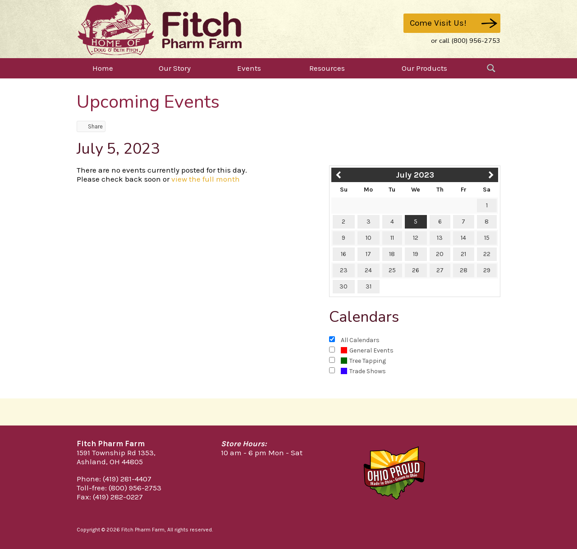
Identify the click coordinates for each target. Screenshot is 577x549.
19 (415, 254)
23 (344, 270)
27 (440, 270)
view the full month (205, 178)
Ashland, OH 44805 (110, 461)
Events (249, 68)
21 (463, 254)
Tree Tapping (363, 361)
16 (343, 254)
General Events (367, 350)
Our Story (175, 68)
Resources (327, 68)
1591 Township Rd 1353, (116, 452)
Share (91, 126)
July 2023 (415, 175)
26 (415, 270)
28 (463, 270)
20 (440, 254)
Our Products (424, 68)
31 (368, 286)
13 (440, 238)
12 (415, 238)
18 (392, 254)
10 (368, 238)
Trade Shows (363, 371)
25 (392, 270)
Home (102, 68)
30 (343, 286)
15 (487, 238)
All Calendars (360, 340)
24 (368, 270)
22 (486, 254)
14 (463, 238)
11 (392, 238)
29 (486, 270)
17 (368, 254)
